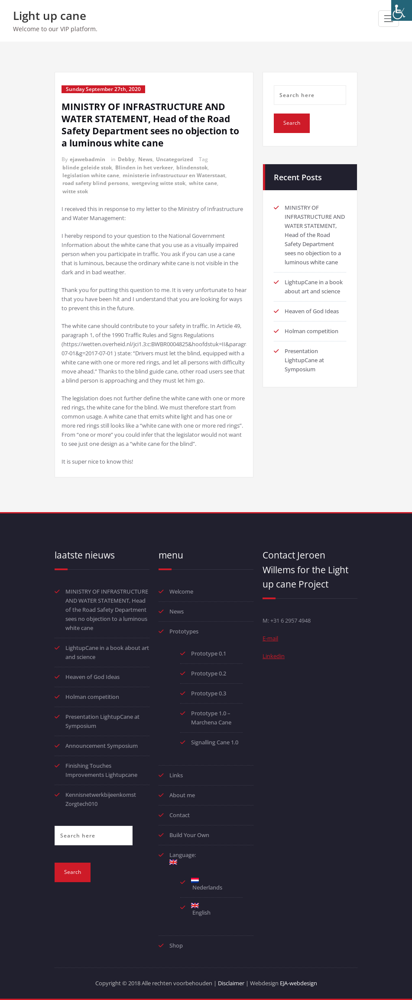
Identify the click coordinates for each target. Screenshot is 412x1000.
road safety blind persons (95, 183)
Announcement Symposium (101, 746)
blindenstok (192, 167)
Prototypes (183, 631)
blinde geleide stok (87, 167)
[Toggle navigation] (388, 18)
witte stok (75, 191)
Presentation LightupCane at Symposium (304, 360)
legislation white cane (90, 175)
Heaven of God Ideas (312, 311)
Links (176, 775)
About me (182, 795)
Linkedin (274, 656)
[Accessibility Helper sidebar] (401, 10)
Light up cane (49, 15)
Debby (126, 159)
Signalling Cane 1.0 (214, 742)
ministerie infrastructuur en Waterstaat (174, 175)
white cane (203, 183)
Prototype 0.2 (208, 673)
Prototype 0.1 (208, 653)
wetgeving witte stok (158, 183)
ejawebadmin (87, 159)
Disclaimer (231, 983)
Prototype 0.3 (209, 693)
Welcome (181, 591)
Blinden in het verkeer (144, 167)
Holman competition (311, 331)
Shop (176, 945)
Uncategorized (174, 159)
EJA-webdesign (298, 983)
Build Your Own (189, 835)
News (145, 159)
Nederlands (206, 884)
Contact (179, 815)
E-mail (270, 638)
